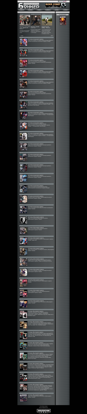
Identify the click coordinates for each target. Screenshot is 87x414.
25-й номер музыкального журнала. (36, 143)
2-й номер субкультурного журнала (35, 384)
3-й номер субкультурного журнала (35, 373)
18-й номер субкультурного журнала (36, 217)
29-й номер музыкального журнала (35, 101)
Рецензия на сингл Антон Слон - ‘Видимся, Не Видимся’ (25, 27)
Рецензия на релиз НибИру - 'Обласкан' (46, 27)
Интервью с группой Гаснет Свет (35, 27)
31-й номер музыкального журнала (35, 80)
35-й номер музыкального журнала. (36, 39)
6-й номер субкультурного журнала (35, 342)
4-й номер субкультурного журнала (35, 363)
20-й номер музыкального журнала (35, 196)
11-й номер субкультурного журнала (36, 290)
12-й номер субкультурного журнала (36, 279)
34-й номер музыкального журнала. (36, 49)
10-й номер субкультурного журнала (36, 300)
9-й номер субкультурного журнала (35, 311)
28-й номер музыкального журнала (35, 112)
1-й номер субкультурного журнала (35, 394)
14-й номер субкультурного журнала (36, 258)
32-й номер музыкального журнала (35, 70)
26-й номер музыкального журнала (35, 133)
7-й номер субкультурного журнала (35, 332)
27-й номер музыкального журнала (35, 122)
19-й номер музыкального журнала (35, 206)
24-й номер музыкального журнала (35, 154)
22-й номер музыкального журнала (35, 175)
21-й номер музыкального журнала (35, 185)
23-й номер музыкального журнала (35, 164)
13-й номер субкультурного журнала (36, 269)
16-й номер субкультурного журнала (36, 237)
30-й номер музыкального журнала (35, 91)
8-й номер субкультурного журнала (35, 321)
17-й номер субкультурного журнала (36, 227)
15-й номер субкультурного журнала (36, 248)
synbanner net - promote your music (55, 7)
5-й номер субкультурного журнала (35, 353)
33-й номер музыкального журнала (35, 60)
